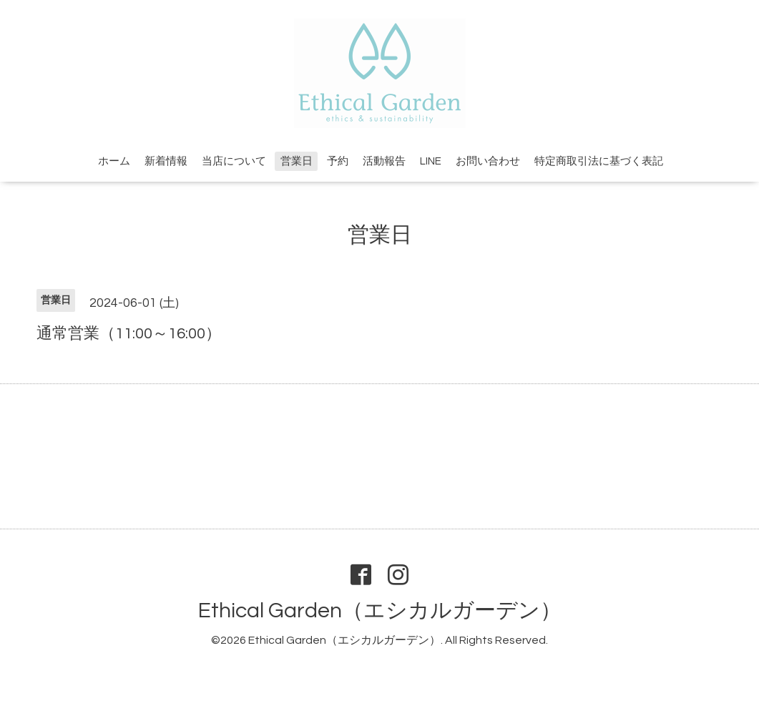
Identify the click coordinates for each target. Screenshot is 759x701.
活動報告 (384, 161)
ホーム (114, 161)
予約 (337, 161)
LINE (430, 161)
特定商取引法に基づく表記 (598, 161)
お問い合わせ (488, 161)
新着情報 (166, 161)
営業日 (296, 161)
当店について (234, 161)
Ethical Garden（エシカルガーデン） (380, 610)
